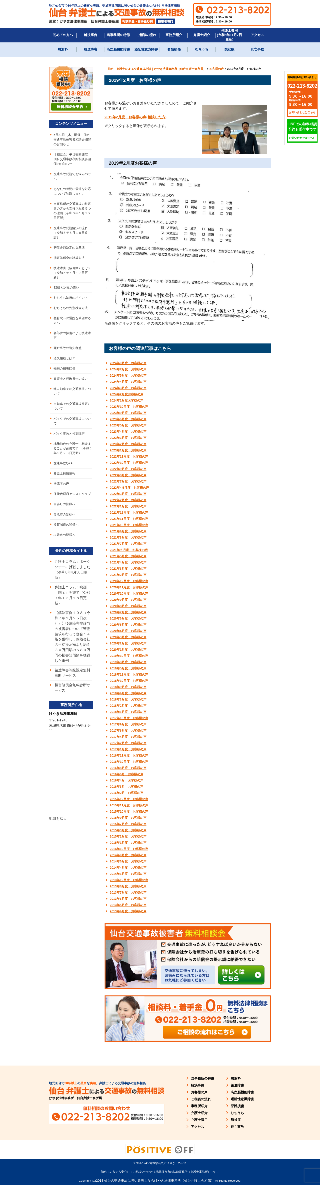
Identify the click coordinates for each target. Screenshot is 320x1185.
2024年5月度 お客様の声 (128, 375)
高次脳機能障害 (118, 49)
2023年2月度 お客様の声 (128, 444)
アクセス (257, 35)
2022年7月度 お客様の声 (128, 481)
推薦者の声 (61, 484)
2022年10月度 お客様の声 (129, 462)
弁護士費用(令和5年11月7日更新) (229, 34)
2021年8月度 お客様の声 (128, 537)
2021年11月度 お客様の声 (129, 519)
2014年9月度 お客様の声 (128, 855)
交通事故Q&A (63, 463)
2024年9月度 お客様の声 (128, 363)
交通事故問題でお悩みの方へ (72, 176)
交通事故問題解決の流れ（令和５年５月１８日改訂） (71, 232)
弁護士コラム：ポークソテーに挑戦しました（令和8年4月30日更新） (72, 570)
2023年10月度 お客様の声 (129, 406)
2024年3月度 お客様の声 (128, 388)
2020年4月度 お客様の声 (128, 631)
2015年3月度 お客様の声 (128, 830)
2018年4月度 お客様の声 (128, 693)
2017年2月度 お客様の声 (128, 743)
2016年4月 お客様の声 (126, 780)
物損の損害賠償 (64, 368)
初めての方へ (63, 35)
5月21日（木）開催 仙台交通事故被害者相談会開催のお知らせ (72, 139)
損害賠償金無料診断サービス (72, 688)
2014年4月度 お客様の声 (128, 867)
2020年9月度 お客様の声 (128, 600)
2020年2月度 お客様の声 (128, 643)
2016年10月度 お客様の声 (129, 761)
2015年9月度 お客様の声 (128, 818)
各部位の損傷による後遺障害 (72, 335)
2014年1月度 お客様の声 (128, 874)
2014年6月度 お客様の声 (128, 861)
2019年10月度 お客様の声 (129, 656)
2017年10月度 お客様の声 (129, 718)
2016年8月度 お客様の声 (128, 768)
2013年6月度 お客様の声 (128, 898)
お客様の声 (199, 1092)
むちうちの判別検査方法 (71, 308)
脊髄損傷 (174, 49)
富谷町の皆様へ (64, 504)
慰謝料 (63, 49)
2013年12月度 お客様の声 (129, 880)
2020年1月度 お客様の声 (128, 649)
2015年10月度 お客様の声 (129, 811)
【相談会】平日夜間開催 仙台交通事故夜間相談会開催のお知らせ (72, 159)
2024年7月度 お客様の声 (128, 369)
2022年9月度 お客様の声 (128, 469)
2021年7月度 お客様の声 (128, 543)
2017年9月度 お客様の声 (128, 724)
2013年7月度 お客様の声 (128, 892)
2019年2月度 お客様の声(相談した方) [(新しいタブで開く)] (135, 117)
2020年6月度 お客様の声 (128, 618)
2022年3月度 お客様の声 (128, 494)
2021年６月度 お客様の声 (129, 550)
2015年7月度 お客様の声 (128, 824)
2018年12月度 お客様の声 (129, 674)
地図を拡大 (58, 819)
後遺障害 (90, 49)
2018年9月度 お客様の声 (128, 687)
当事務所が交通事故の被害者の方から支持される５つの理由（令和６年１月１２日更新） (72, 211)
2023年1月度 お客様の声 (128, 450)
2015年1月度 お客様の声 (128, 842)
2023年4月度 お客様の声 (128, 431)
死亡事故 (257, 49)
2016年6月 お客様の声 (126, 774)
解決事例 (90, 35)
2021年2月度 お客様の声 (128, 575)
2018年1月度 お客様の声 (128, 712)
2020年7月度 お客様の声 (128, 612)
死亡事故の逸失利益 (68, 348)
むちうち (201, 49)
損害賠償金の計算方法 (69, 258)
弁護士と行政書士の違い (71, 379)
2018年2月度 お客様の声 (128, 705)
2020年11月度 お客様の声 (129, 587)
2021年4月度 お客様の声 (128, 562)
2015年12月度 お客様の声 (129, 799)
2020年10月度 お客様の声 (129, 593)
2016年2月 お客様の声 (126, 793)
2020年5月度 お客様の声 (128, 624)
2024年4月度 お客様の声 (128, 382)
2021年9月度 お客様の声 (128, 531)
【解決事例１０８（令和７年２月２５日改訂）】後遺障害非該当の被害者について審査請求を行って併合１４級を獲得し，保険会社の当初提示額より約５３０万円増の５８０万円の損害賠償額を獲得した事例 (72, 637)
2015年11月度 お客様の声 (129, 805)
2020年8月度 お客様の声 (128, 606)
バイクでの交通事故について (72, 421)
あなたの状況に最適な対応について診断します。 (72, 191)
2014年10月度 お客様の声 (129, 849)
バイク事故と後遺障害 (69, 434)
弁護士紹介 (201, 35)
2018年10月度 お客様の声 (129, 680)
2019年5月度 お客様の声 (128, 668)
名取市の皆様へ (64, 515)
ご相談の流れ (146, 35)
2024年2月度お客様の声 (126, 394)
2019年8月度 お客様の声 (128, 662)
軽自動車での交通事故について (72, 391)
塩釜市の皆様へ (64, 535)
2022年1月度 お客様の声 (128, 506)
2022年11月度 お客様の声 (129, 456)
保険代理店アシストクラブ (72, 494)
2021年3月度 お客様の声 (128, 568)
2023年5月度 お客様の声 (128, 425)
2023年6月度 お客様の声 (128, 419)
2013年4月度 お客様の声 (128, 911)
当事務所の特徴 (118, 35)
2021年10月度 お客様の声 (129, 525)
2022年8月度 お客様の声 (128, 475)
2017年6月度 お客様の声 (128, 730)
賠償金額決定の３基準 (69, 247)
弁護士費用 (199, 1120)
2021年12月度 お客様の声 (129, 512)
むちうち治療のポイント (71, 298)
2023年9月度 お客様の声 (128, 413)
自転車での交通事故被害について (72, 406)
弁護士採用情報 (64, 474)
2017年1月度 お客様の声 (128, 749)
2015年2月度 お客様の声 (128, 836)
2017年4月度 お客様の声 (128, 737)
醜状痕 (229, 49)
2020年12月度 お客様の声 (129, 581)
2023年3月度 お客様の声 (128, 438)
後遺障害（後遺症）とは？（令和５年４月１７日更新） (72, 272)
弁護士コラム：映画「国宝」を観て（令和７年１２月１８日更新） (72, 596)
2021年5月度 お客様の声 (128, 556)
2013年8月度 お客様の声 (128, 886)
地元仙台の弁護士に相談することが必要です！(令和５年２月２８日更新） (73, 448)
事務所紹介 (174, 35)
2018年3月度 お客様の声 (128, 699)
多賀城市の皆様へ (66, 525)
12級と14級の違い (66, 287)
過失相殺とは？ (64, 358)
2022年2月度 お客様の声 (128, 500)
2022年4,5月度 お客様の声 (129, 487)
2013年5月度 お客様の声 (128, 905)
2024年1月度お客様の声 (126, 400)
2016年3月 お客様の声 (126, 786)
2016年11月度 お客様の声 (129, 755)
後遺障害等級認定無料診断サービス (72, 673)
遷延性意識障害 (146, 49)
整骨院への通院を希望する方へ (72, 321)
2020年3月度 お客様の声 (128, 637)
